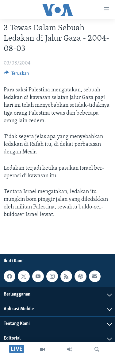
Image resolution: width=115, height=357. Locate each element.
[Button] (16, 75)
